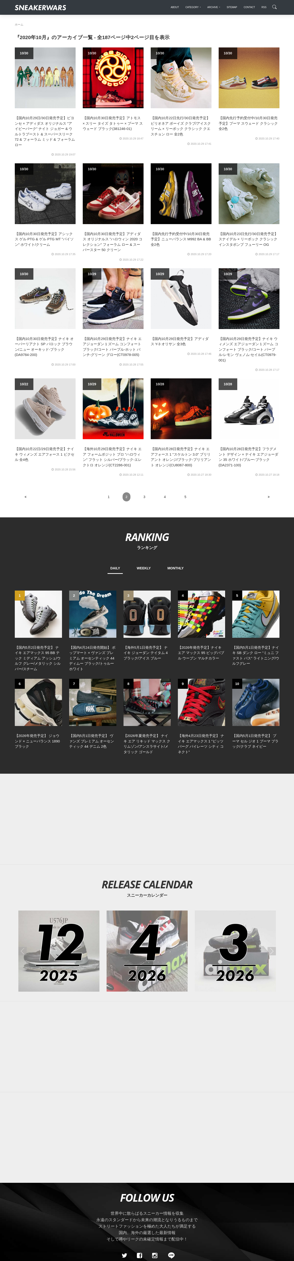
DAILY (115, 568)
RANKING (147, 537)
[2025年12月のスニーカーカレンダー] (58, 868)
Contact (60, 1206)
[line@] (170, 1173)
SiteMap (23, 1206)
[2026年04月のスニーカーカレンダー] (147, 868)
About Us (41, 1206)
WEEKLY (144, 568)
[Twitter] (124, 1173)
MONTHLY (175, 568)
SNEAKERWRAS (242, 1206)
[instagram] (154, 1173)
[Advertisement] (147, 737)
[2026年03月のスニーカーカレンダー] (235, 868)
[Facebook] (139, 1173)
